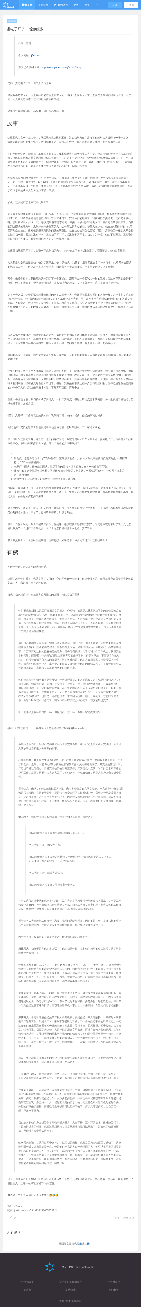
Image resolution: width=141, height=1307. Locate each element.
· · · (98, 4)
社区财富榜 (113, 1281)
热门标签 (114, 1289)
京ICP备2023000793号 (70, 1301)
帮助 (87, 4)
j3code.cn (36, 55)
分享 (115, 1217)
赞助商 (27, 1289)
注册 (131, 4)
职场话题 (12, 20)
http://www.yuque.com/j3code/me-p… (62, 67)
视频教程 (61, 4)
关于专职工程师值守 (70, 1281)
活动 (76, 4)
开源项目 (43, 4)
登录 (114, 4)
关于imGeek (27, 1281)
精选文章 (27, 4)
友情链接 (70, 1289)
